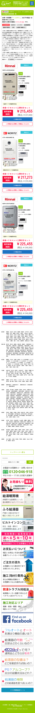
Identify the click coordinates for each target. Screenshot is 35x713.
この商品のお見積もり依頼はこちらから (17, 124)
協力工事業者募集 (17, 706)
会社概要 (5, 705)
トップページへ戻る (17, 452)
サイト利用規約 (28, 705)
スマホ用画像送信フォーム (17, 690)
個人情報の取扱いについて (16, 705)
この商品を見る (17, 119)
